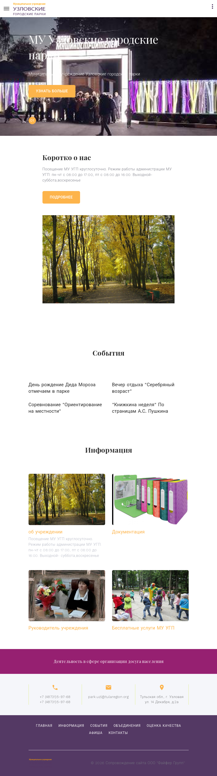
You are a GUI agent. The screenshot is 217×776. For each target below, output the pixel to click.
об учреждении (46, 532)
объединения (127, 725)
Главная (44, 725)
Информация (71, 725)
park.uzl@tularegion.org (108, 697)
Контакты (118, 733)
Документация (128, 532)
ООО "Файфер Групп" (166, 763)
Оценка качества (164, 725)
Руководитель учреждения (58, 628)
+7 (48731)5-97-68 (55, 697)
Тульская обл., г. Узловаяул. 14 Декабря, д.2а (162, 699)
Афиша (96, 733)
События (99, 725)
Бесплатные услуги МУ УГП (143, 628)
